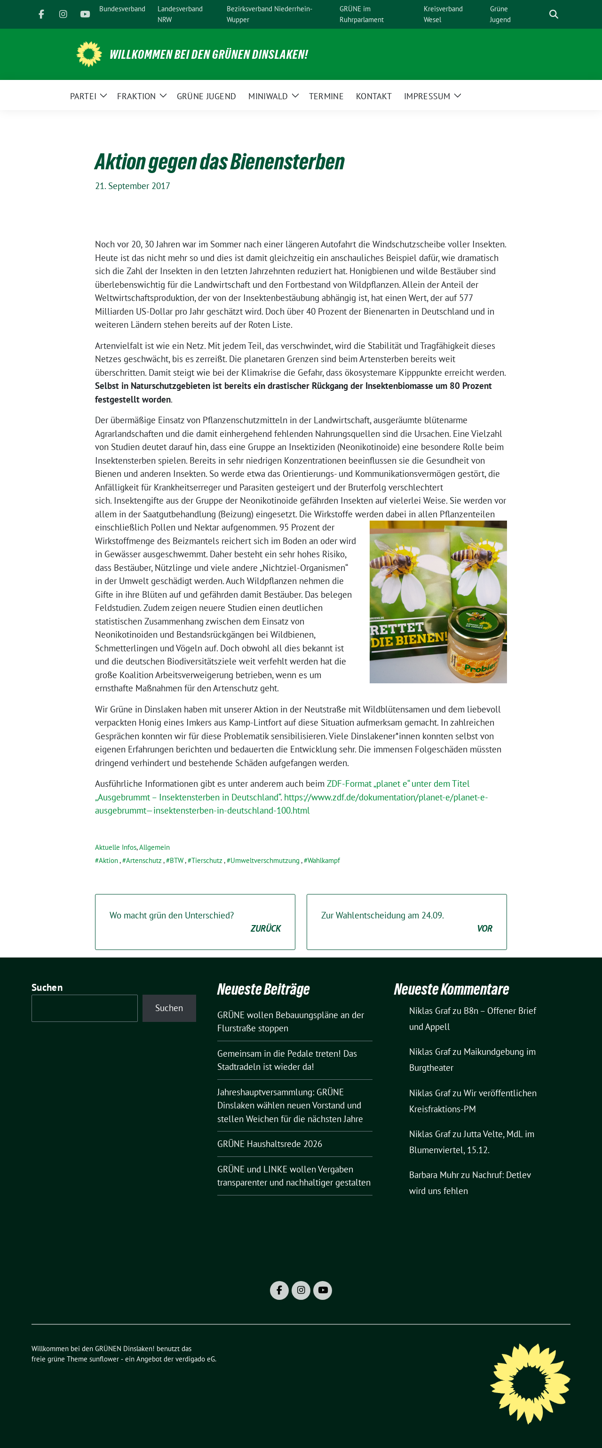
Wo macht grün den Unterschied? (195, 922)
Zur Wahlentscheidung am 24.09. (406, 922)
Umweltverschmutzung (265, 860)
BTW (176, 860)
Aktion (108, 860)
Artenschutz (144, 860)
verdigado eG (195, 1358)
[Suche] (540, 14)
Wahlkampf (324, 860)
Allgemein (154, 847)
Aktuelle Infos (115, 847)
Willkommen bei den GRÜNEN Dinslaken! (209, 54)
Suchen (47, 987)
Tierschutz (206, 860)
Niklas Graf (430, 1010)
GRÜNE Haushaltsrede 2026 (269, 1143)
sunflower (104, 1358)
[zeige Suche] (554, 14)
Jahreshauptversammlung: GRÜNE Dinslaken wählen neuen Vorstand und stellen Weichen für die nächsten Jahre (290, 1105)
